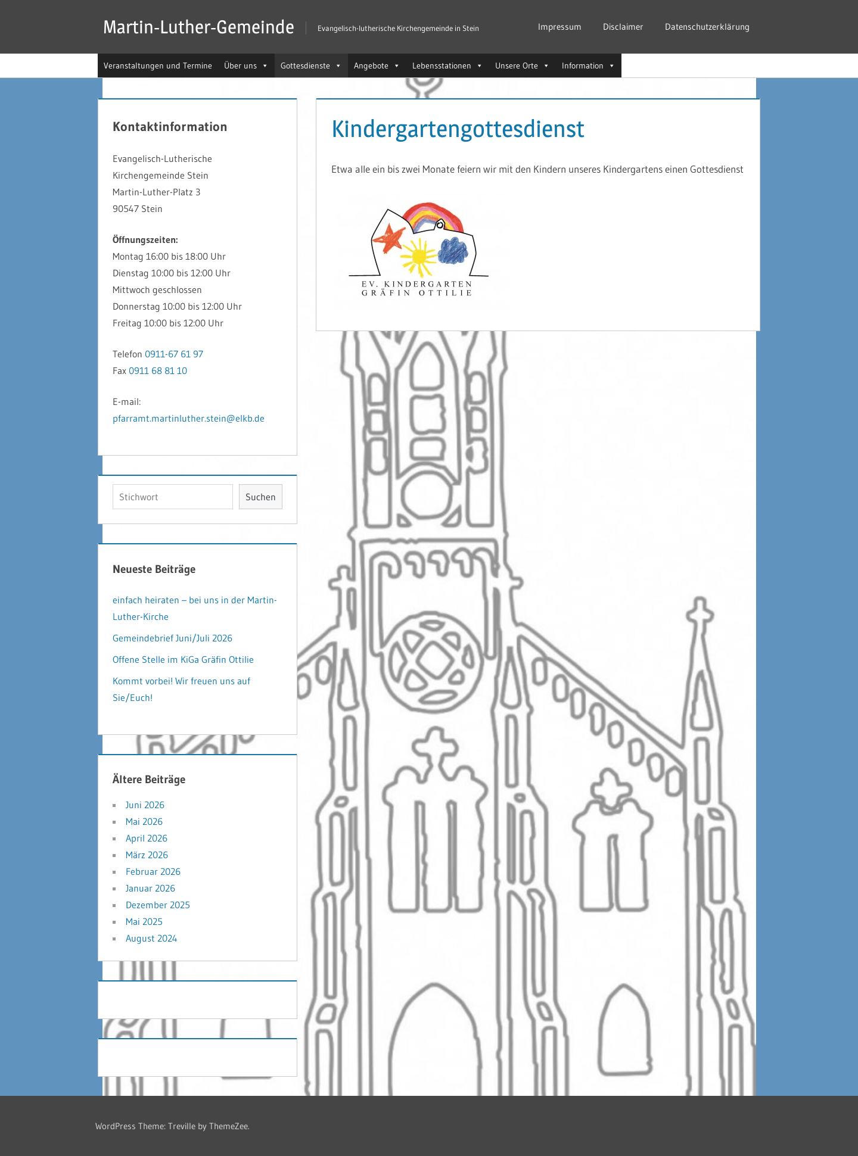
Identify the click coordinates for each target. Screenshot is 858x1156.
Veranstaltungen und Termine (158, 65)
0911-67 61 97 (174, 354)
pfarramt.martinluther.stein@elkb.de (189, 418)
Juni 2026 (145, 805)
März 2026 (147, 855)
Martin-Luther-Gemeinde (200, 26)
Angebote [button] (377, 65)
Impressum (560, 26)
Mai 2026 (144, 821)
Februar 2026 (153, 871)
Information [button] (588, 65)
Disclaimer (623, 26)
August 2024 (152, 938)
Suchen (260, 497)
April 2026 (146, 838)
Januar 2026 (150, 888)
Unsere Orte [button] (522, 65)
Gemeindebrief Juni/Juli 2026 (172, 638)
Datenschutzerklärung (707, 26)
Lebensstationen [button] (447, 65)
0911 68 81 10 (158, 370)
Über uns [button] (246, 65)
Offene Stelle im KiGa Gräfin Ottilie (183, 659)
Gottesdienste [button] (311, 65)
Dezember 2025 (158, 905)
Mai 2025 (144, 921)
